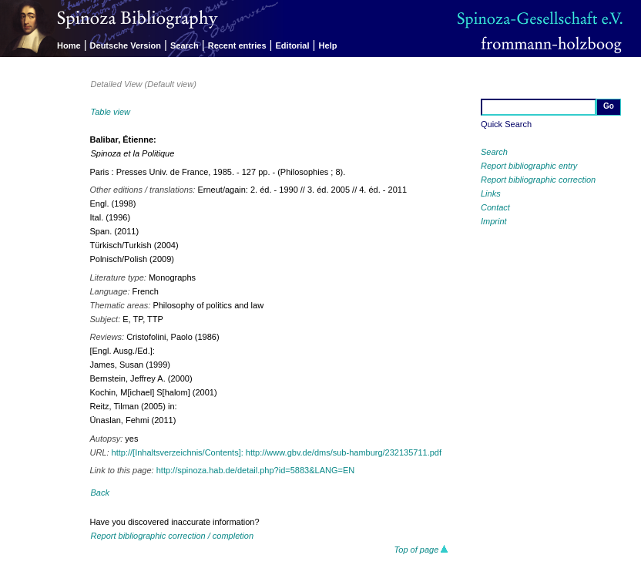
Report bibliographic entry (529, 165)
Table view (110, 111)
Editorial (293, 45)
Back (99, 492)
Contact (495, 207)
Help (328, 45)
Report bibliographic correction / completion (171, 535)
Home (69, 45)
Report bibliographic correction (538, 179)
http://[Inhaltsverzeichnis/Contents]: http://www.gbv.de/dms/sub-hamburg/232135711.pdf (276, 452)
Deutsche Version (125, 45)
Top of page (421, 549)
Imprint (494, 221)
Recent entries (237, 45)
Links (491, 193)
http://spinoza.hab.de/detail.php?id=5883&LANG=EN (255, 470)
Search (184, 45)
